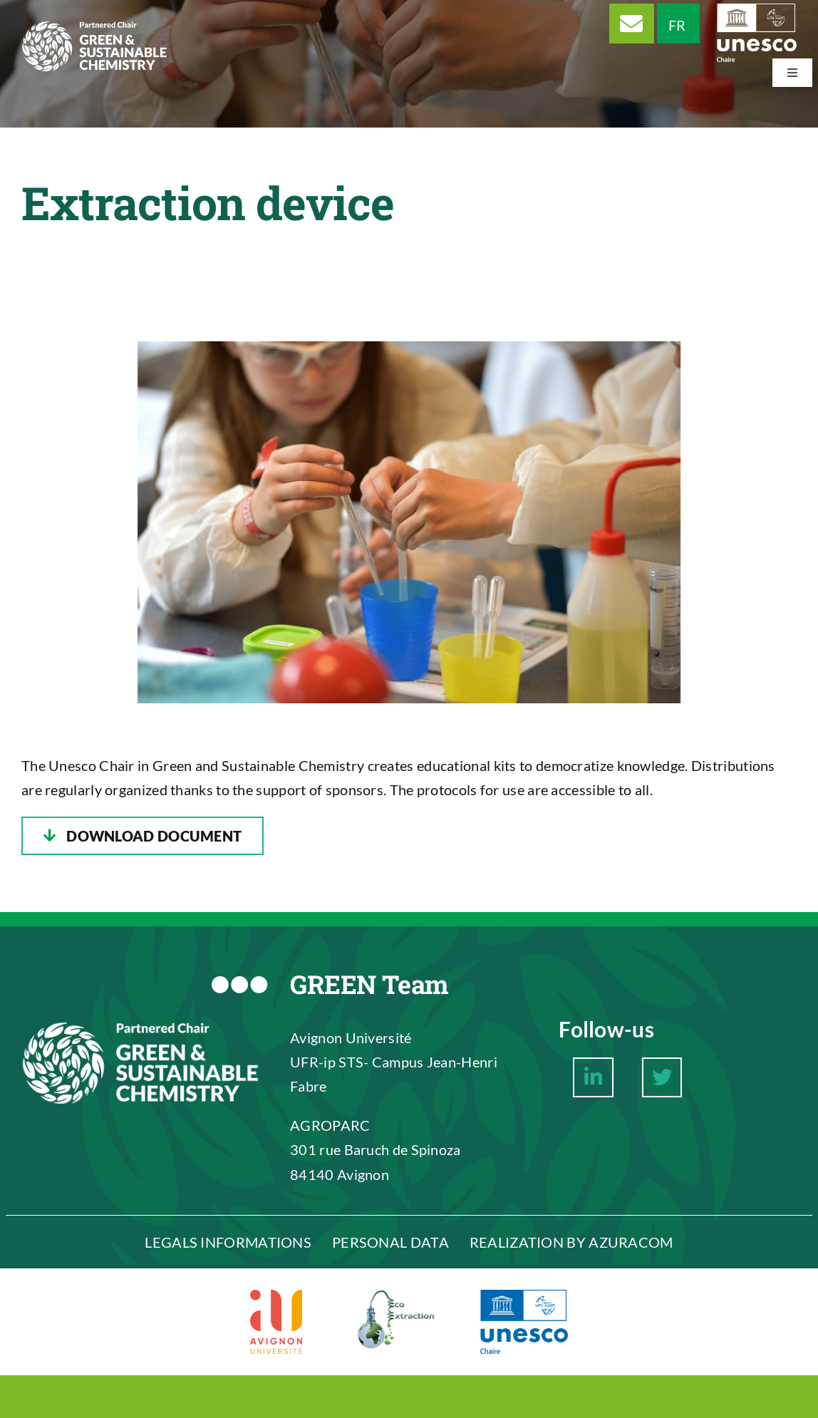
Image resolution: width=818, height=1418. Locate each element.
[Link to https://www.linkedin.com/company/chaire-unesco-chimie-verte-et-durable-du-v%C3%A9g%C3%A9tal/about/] (593, 1077)
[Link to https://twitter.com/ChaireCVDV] (662, 1077)
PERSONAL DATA (390, 1242)
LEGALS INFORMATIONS (228, 1242)
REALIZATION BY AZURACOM (571, 1242)
